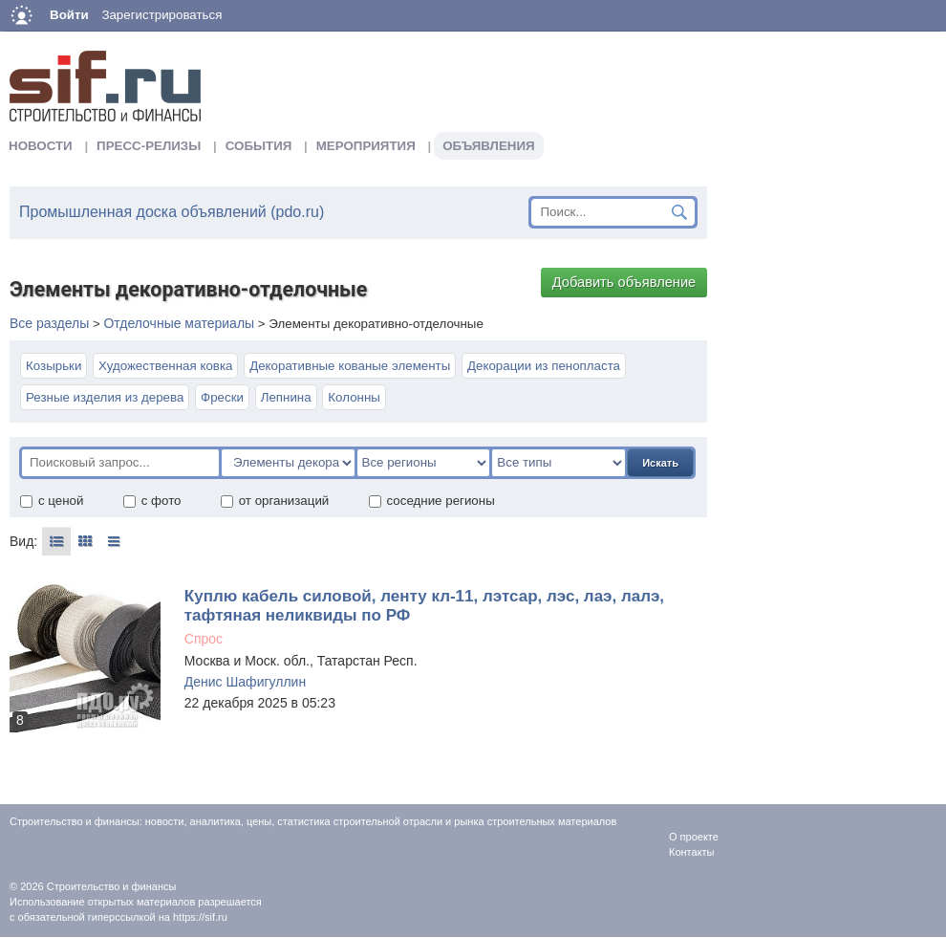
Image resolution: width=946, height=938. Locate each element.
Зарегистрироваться (161, 15)
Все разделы (49, 323)
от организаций (275, 500)
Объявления (488, 146)
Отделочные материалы (178, 323)
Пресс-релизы (149, 146)
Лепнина (286, 397)
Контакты (692, 852)
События (259, 146)
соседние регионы (431, 500)
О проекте (694, 836)
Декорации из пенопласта (543, 366)
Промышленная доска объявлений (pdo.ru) (171, 212)
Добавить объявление (624, 282)
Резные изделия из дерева (104, 397)
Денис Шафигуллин (245, 681)
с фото (152, 500)
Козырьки (53, 366)
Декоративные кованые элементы (349, 366)
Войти (69, 15)
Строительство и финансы (112, 886)
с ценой (51, 500)
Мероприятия (366, 146)
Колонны (354, 397)
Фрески (222, 397)
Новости (41, 146)
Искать (660, 463)
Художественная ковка (165, 366)
